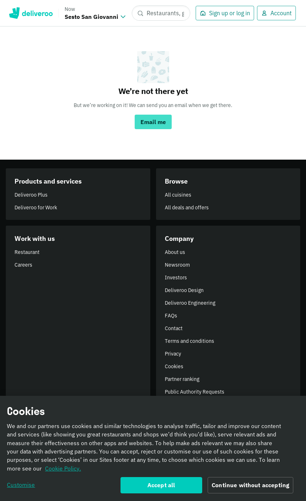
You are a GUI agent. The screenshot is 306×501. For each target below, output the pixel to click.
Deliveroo (31, 13)
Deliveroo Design (184, 290)
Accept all (161, 487)
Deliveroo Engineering (190, 303)
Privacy (173, 353)
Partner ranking (182, 379)
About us (175, 252)
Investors (176, 277)
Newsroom (177, 265)
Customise (21, 487)
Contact (174, 328)
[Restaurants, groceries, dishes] (161, 13)
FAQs (171, 315)
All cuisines (178, 195)
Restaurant (27, 252)
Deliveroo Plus (31, 195)
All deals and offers (187, 207)
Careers (23, 265)
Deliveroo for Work (36, 207)
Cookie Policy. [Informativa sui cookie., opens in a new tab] (63, 471)
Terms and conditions (189, 341)
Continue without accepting (250, 487)
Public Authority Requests (194, 392)
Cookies (174, 366)
